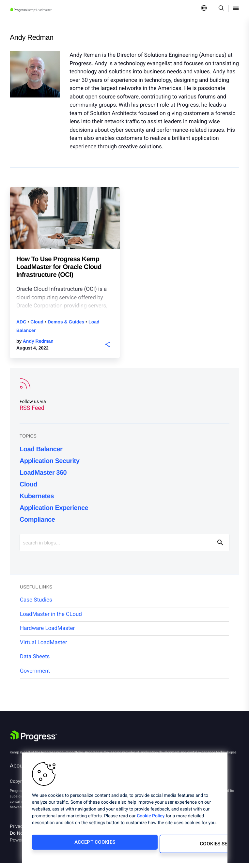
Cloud (37, 321)
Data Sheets (35, 656)
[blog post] (65, 223)
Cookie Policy (150, 819)
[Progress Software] (33, 736)
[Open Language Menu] (203, 8)
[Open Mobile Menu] (235, 8)
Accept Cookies (74, 846)
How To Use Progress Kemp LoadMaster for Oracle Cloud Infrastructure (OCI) (58, 267)
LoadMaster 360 (43, 472)
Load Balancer (41, 449)
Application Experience (54, 508)
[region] (124, 809)
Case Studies (36, 600)
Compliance (37, 519)
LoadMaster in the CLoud (51, 614)
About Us (21, 766)
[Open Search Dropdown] (220, 8)
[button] (107, 344)
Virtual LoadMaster (43, 642)
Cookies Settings (167, 846)
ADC (21, 321)
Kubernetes (37, 496)
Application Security (49, 461)
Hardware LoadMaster (47, 628)
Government (35, 671)
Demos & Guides (67, 321)
